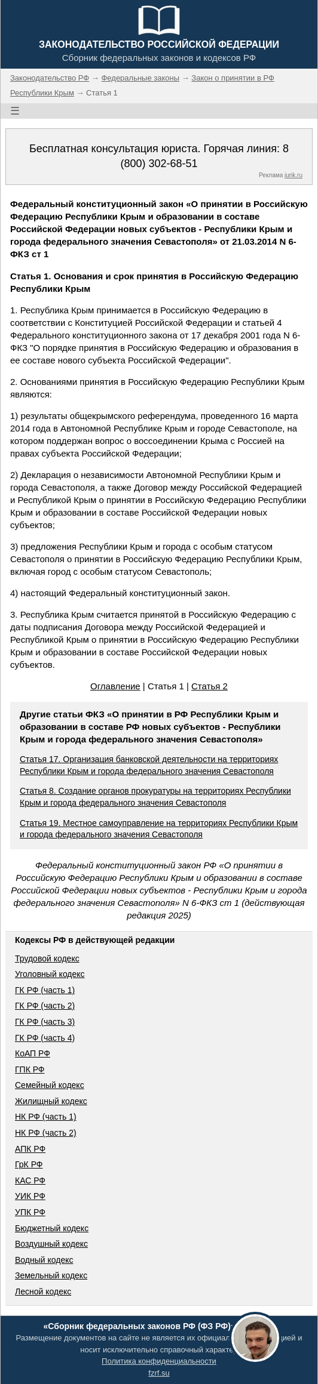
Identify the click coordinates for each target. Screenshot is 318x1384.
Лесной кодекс (43, 1291)
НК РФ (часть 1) (46, 1116)
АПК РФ (30, 1149)
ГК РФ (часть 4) (45, 1038)
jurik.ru (293, 175)
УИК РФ (30, 1196)
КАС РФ (30, 1180)
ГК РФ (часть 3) (45, 1022)
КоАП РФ (32, 1053)
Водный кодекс (44, 1260)
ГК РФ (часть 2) (45, 1005)
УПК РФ (30, 1212)
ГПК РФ (30, 1069)
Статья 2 (209, 686)
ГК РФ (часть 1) (45, 990)
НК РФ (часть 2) (46, 1133)
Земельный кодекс (51, 1275)
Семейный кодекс (49, 1085)
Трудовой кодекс (47, 958)
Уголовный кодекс (50, 974)
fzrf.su (158, 1372)
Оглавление (115, 686)
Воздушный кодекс (51, 1244)
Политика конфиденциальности (159, 1361)
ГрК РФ (28, 1164)
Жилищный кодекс (51, 1101)
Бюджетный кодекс (51, 1228)
